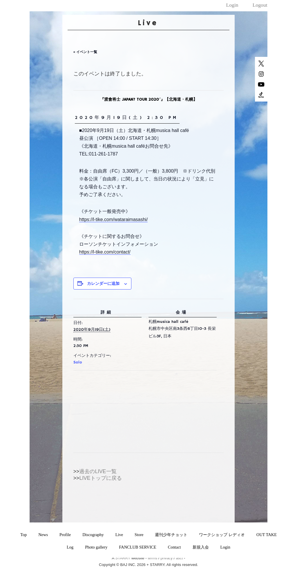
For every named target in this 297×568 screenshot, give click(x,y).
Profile (65, 534)
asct (179, 558)
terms (152, 558)
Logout (260, 5)
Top (23, 534)
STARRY (122, 558)
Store (139, 534)
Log (70, 547)
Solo (77, 362)
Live (119, 534)
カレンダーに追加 (103, 283)
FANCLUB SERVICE (137, 547)
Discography (93, 534)
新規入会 (201, 547)
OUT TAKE (266, 534)
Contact (174, 547)
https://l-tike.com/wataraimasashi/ (113, 219)
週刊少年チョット (171, 534)
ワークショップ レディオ (222, 534)
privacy (166, 558)
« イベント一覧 (85, 52)
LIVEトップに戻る (100, 478)
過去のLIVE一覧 (97, 471)
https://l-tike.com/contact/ (105, 251)
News (43, 534)
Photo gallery (96, 547)
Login (232, 5)
